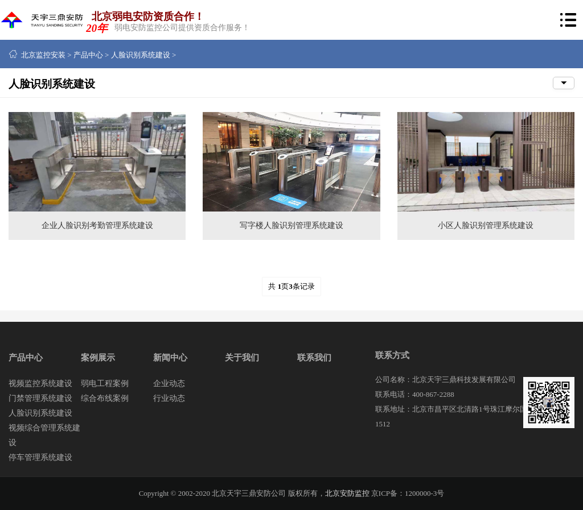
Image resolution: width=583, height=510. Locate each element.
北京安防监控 (347, 493)
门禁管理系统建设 (40, 398)
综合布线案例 (105, 398)
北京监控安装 (43, 55)
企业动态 (169, 383)
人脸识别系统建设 (140, 55)
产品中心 (88, 55)
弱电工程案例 (105, 383)
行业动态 (169, 398)
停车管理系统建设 (40, 457)
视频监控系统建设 (40, 383)
